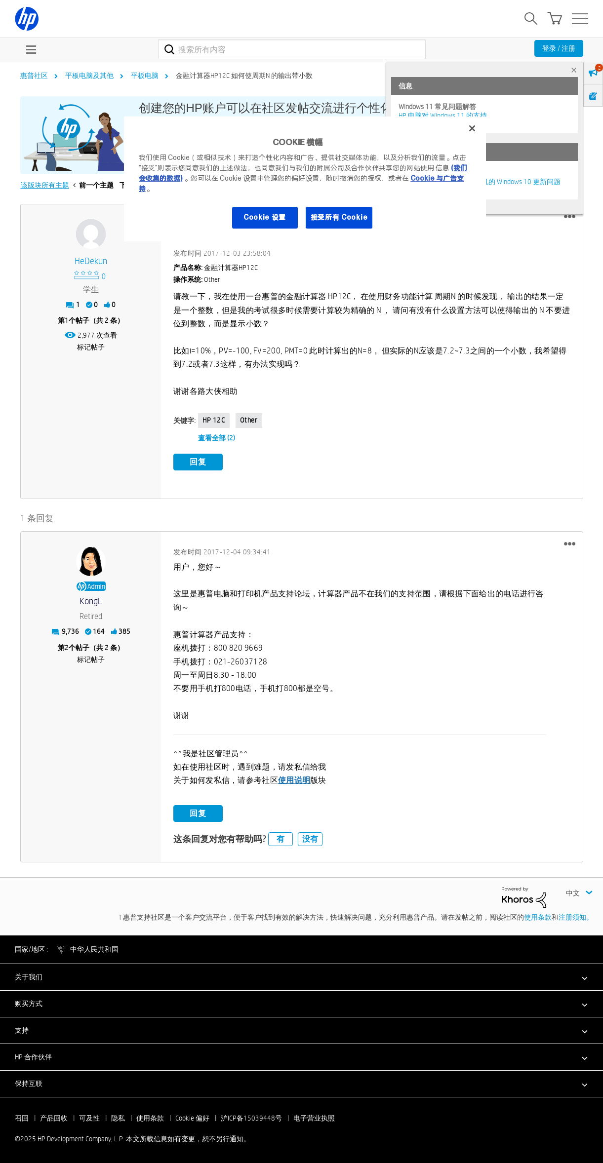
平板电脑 (145, 75)
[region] (305, 178)
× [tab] (574, 70)
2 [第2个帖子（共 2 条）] (67, 646)
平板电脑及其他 (89, 75)
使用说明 (294, 779)
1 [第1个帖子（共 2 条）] (67, 320)
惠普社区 (34, 75)
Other (249, 420)
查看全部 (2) (216, 437)
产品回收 (54, 1117)
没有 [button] (310, 838)
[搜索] (292, 49)
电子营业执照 (314, 1117)
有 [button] (280, 838)
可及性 (89, 1117)
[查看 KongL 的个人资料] (91, 600)
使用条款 (538, 916)
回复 (198, 462)
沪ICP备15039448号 (251, 1117)
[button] (569, 217)
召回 (22, 1117)
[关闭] (472, 128)
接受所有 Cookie (339, 217)
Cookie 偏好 (192, 1117)
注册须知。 (576, 916)
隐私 (118, 1117)
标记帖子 (91, 347)
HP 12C (213, 420)
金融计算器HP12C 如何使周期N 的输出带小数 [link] (244, 75)
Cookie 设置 (264, 217)
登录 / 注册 (558, 48)
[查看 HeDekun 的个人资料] (91, 261)
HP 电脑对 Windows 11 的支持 (443, 115)
